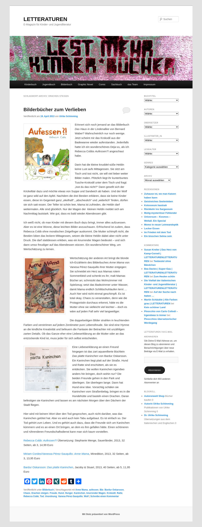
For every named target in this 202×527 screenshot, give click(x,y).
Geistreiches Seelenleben (158, 201)
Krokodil (111, 493)
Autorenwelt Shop (154, 396)
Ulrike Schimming (68, 116)
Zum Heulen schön (164, 276)
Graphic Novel (85, 84)
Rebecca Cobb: (41, 440)
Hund (61, 493)
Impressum (149, 84)
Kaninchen (79, 493)
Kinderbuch (30, 84)
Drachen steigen (39, 493)
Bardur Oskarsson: (48, 467)
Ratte (119, 493)
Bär (101, 489)
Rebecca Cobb (31, 496)
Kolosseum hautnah (155, 205)
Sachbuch (116, 84)
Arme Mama (81, 489)
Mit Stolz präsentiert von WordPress (101, 514)
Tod (42, 496)
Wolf (86, 496)
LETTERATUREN (45, 19)
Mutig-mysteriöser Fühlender (160, 213)
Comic (102, 84)
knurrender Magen (96, 493)
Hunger (69, 493)
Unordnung (51, 496)
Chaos (27, 493)
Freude (53, 493)
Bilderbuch (66, 84)
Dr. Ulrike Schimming (156, 415)
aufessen (94, 489)
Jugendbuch (48, 84)
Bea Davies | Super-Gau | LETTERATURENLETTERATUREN (160, 272)
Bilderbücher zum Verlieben (55, 109)
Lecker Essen (152, 228)
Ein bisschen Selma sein (158, 236)
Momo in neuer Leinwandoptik (161, 224)
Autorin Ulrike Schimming (158, 403)
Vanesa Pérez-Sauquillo (70, 496)
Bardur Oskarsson (114, 489)
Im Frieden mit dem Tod (157, 232)
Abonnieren (154, 370)
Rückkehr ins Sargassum (158, 209)
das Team (133, 84)
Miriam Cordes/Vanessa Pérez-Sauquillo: (56, 453)
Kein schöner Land (155, 307)
